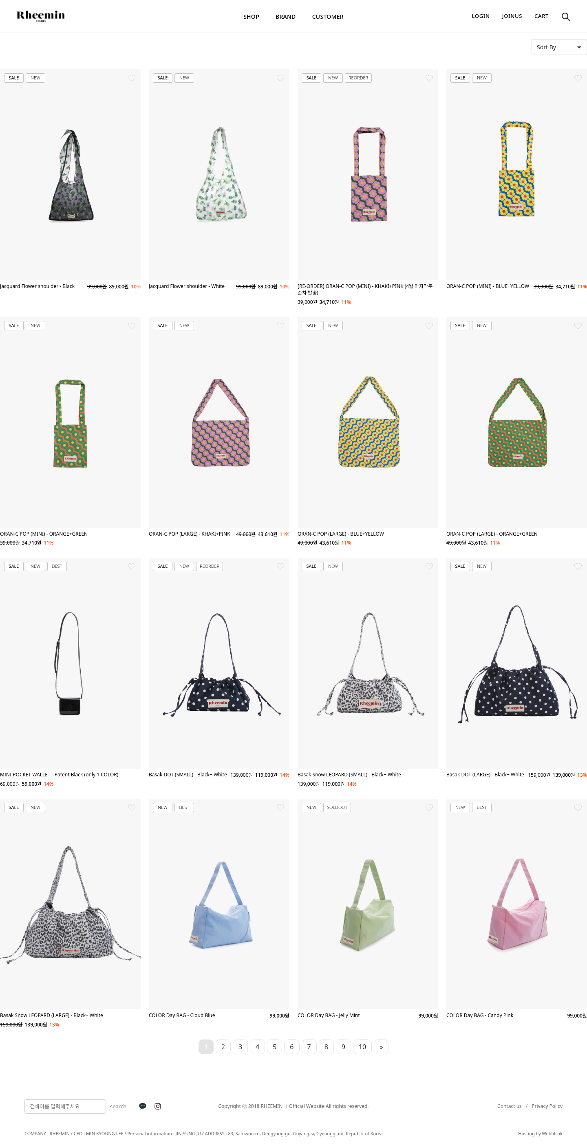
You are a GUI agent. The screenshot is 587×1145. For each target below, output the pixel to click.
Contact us (509, 1106)
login (481, 16)
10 (362, 1046)
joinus (512, 16)
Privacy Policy (547, 1106)
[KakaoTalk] (143, 1106)
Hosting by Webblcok (540, 1133)
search (118, 1106)
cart (541, 16)
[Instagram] (158, 1106)
